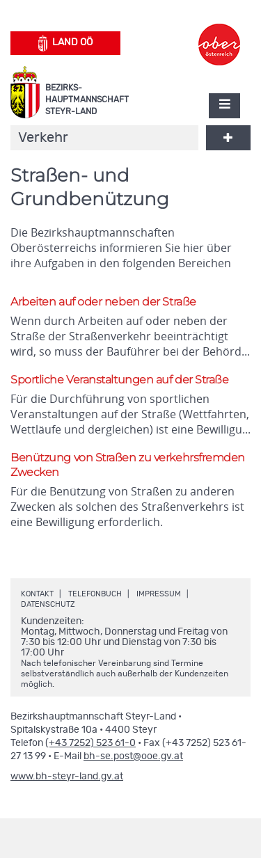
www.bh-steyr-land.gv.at (66, 776)
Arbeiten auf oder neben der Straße (103, 301)
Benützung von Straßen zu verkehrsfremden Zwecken (127, 465)
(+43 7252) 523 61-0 (90, 743)
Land (65, 43)
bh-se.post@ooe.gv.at (133, 756)
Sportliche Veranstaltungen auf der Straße (119, 379)
